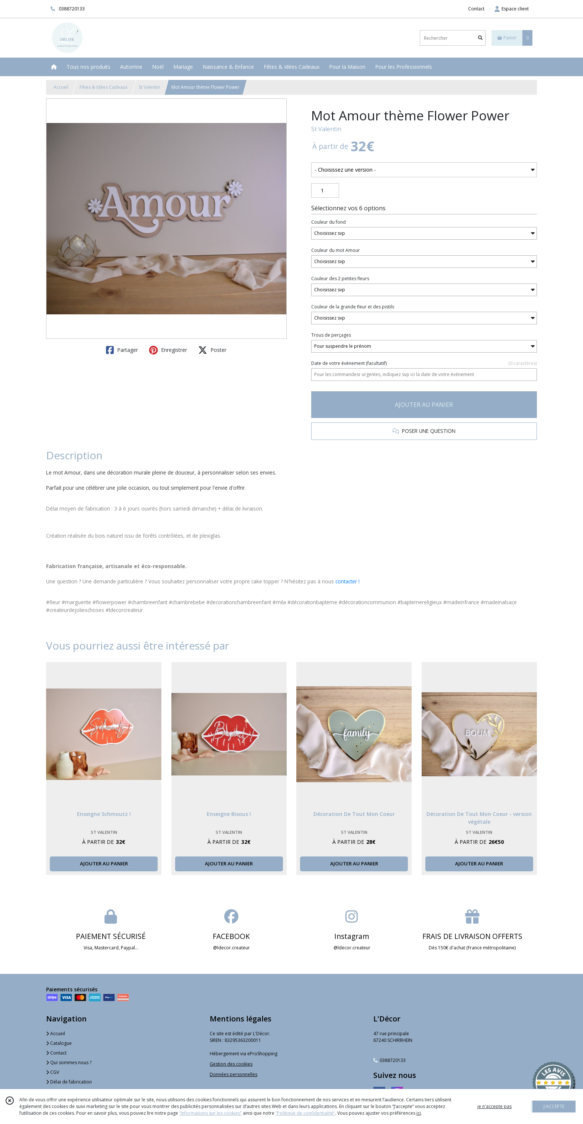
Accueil (61, 87)
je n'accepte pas (494, 1106)
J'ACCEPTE (554, 1106)
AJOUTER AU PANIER (424, 405)
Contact (476, 9)
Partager (122, 350)
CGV (52, 1072)
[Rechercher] (480, 38)
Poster (212, 350)
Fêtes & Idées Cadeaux (104, 87)
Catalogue (59, 1043)
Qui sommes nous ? (68, 1062)
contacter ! (347, 581)
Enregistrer (168, 350)
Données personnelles (233, 1074)
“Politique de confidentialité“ (305, 1113)
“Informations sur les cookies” (210, 1113)
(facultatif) (424, 363)
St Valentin (149, 87)
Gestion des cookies (231, 1064)
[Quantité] (325, 190)
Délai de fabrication (69, 1082)
